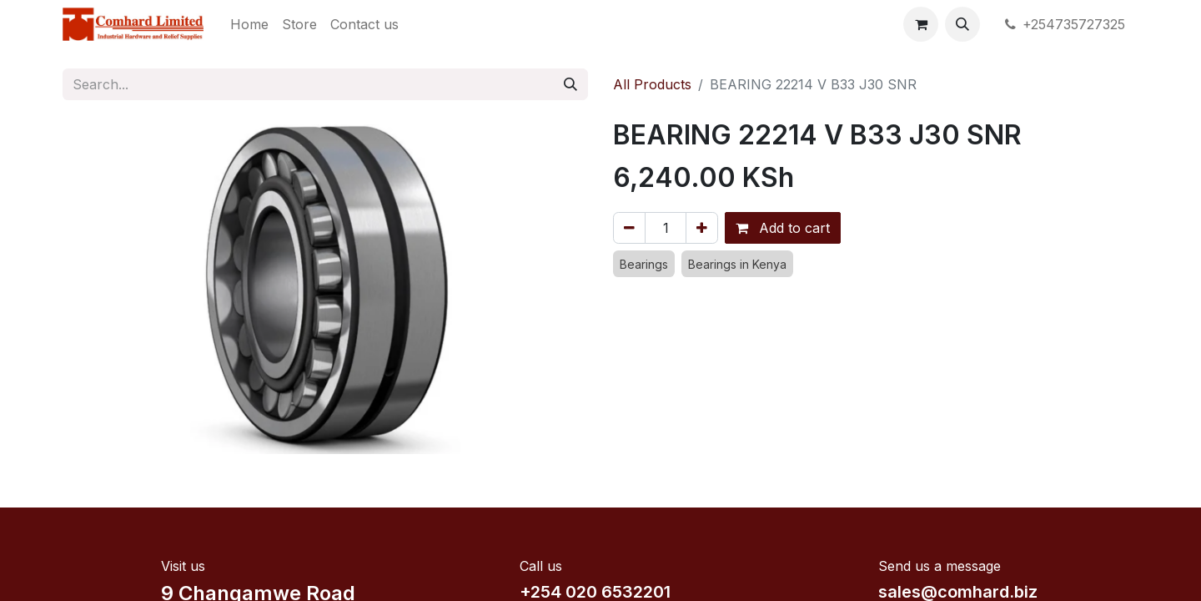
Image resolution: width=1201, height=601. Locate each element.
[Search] (570, 84)
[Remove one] (629, 228)
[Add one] (702, 228)
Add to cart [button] (783, 228)
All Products (652, 84)
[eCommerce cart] (920, 24)
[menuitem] (249, 24)
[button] (962, 24)
